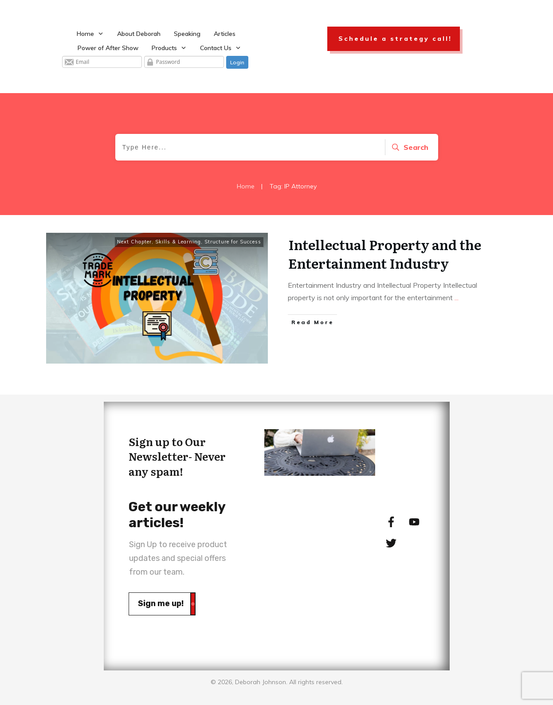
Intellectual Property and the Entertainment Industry (384, 254)
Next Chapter (134, 242)
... (457, 297)
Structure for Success (232, 242)
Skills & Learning (178, 242)
